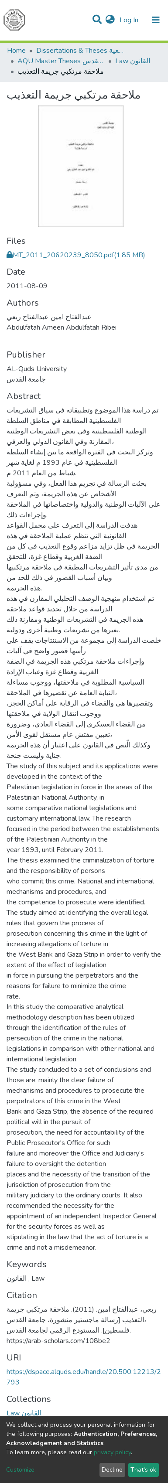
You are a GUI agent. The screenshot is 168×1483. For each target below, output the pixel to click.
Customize (20, 1470)
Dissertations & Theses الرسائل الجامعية (79, 50)
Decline (112, 1470)
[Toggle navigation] (156, 20)
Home (16, 50)
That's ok (143, 1470)
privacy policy (112, 1452)
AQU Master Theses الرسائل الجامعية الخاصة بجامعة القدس (61, 61)
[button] (110, 20)
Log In (130, 20)
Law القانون (132, 61)
